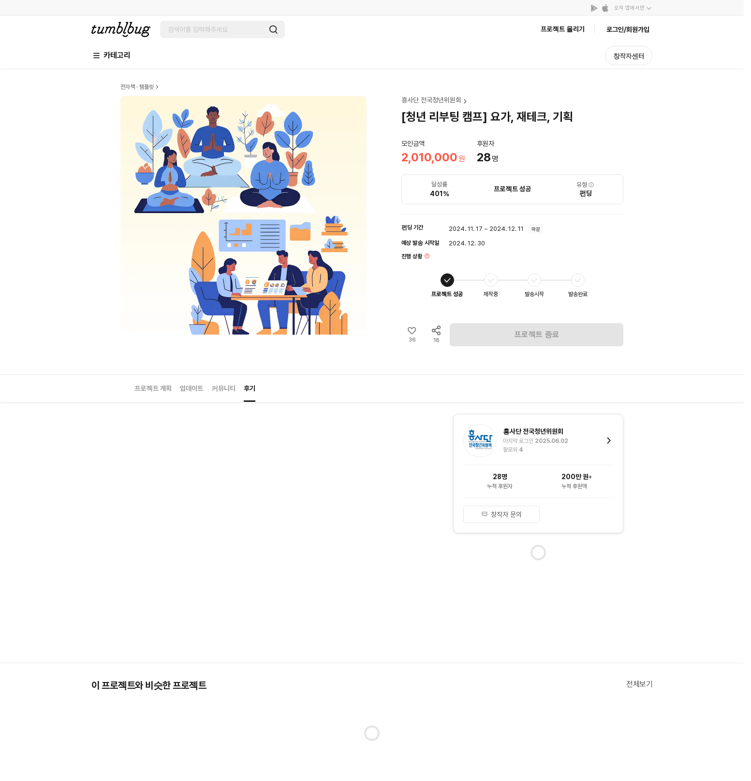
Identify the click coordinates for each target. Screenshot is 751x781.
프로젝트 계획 (153, 388)
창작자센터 (628, 56)
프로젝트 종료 (537, 334)
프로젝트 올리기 (563, 29)
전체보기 (639, 684)
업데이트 (191, 388)
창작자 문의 (501, 514)
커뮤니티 (223, 388)
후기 (249, 388)
